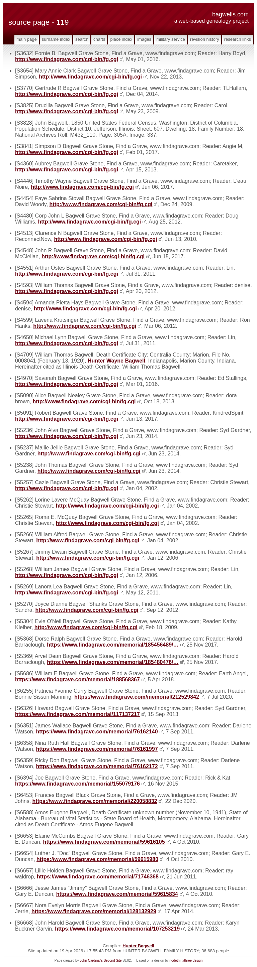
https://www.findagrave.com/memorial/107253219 (117, 929)
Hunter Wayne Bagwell (116, 361)
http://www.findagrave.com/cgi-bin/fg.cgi (66, 59)
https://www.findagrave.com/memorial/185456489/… (112, 645)
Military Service (170, 39)
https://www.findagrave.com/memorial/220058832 (94, 801)
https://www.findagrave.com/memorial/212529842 (136, 697)
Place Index (121, 39)
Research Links (237, 39)
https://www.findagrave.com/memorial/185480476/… (112, 662)
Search (81, 39)
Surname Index (56, 39)
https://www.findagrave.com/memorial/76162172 (97, 766)
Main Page (26, 39)
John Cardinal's (91, 960)
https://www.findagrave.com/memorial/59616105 (104, 842)
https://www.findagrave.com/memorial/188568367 (77, 679)
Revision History (204, 39)
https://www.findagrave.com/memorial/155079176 (77, 784)
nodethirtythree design (185, 960)
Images (144, 39)
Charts (99, 39)
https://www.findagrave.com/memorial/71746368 (98, 876)
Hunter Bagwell (138, 945)
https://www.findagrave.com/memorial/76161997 (97, 749)
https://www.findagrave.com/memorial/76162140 (97, 731)
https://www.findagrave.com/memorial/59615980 (97, 859)
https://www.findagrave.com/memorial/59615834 (117, 894)
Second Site (113, 960)
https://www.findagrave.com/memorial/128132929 (93, 911)
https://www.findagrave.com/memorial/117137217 (77, 714)
